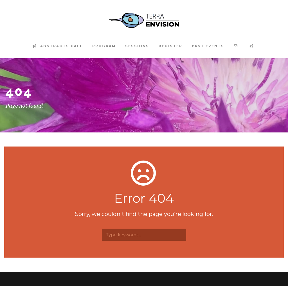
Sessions (137, 46)
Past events (208, 46)
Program (104, 46)
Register (170, 46)
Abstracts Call (58, 46)
